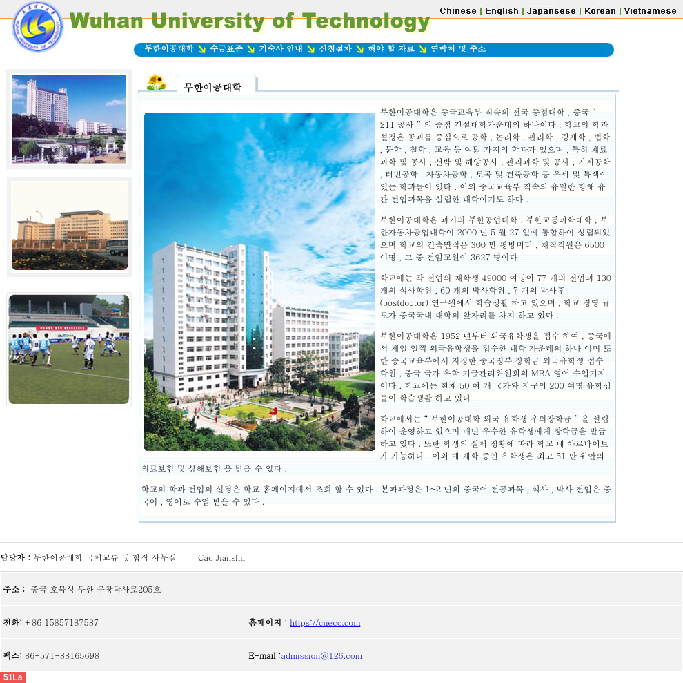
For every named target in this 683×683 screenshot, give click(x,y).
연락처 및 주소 (458, 48)
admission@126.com (321, 655)
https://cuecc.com (325, 622)
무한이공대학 (169, 48)
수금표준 (226, 48)
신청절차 (337, 48)
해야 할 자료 (390, 48)
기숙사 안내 (281, 48)
